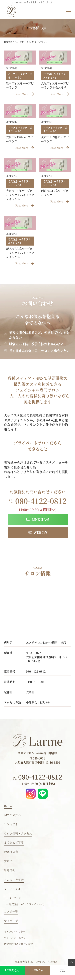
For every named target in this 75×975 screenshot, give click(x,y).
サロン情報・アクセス (18, 833)
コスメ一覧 (11, 911)
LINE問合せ (12, 970)
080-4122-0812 (37, 776)
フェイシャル (12, 889)
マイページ (11, 921)
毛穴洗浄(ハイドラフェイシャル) (26, 904)
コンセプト (11, 824)
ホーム (8, 806)
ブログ (8, 861)
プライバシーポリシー (16, 938)
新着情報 (9, 870)
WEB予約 (37, 970)
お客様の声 (11, 852)
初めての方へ (12, 815)
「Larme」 (53, 961)
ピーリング (15, 897)
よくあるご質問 (14, 842)
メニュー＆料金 (14, 880)
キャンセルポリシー (15, 931)
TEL (62, 970)
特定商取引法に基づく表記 (18, 944)
